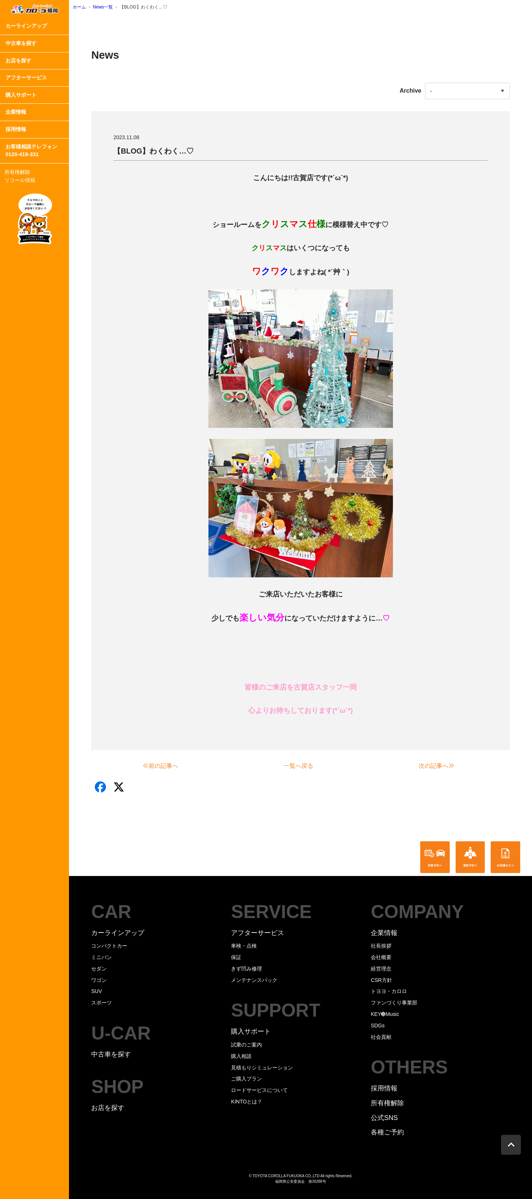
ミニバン (101, 957)
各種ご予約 (387, 1132)
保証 (236, 957)
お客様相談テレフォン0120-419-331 (31, 151)
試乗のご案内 (246, 1045)
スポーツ (101, 1003)
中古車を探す (21, 43)
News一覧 (103, 7)
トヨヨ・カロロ (389, 991)
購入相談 (241, 1056)
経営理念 (381, 969)
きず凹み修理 (246, 969)
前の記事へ (160, 766)
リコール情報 (19, 180)
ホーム (79, 7)
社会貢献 (381, 1037)
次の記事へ (436, 766)
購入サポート (21, 95)
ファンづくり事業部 (394, 1003)
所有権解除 (17, 172)
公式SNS (384, 1117)
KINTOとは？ (246, 1101)
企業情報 (16, 112)
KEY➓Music (385, 1014)
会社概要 (381, 957)
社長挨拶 (381, 946)
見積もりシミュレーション (262, 1068)
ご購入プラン (246, 1079)
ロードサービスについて (259, 1090)
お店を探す (18, 60)
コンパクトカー (109, 946)
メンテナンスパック (254, 980)
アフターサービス (26, 77)
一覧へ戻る (298, 766)
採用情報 (16, 129)
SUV (96, 991)
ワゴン (99, 980)
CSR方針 (381, 980)
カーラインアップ (26, 26)
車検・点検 (244, 946)
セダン (99, 969)
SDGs (377, 1025)
